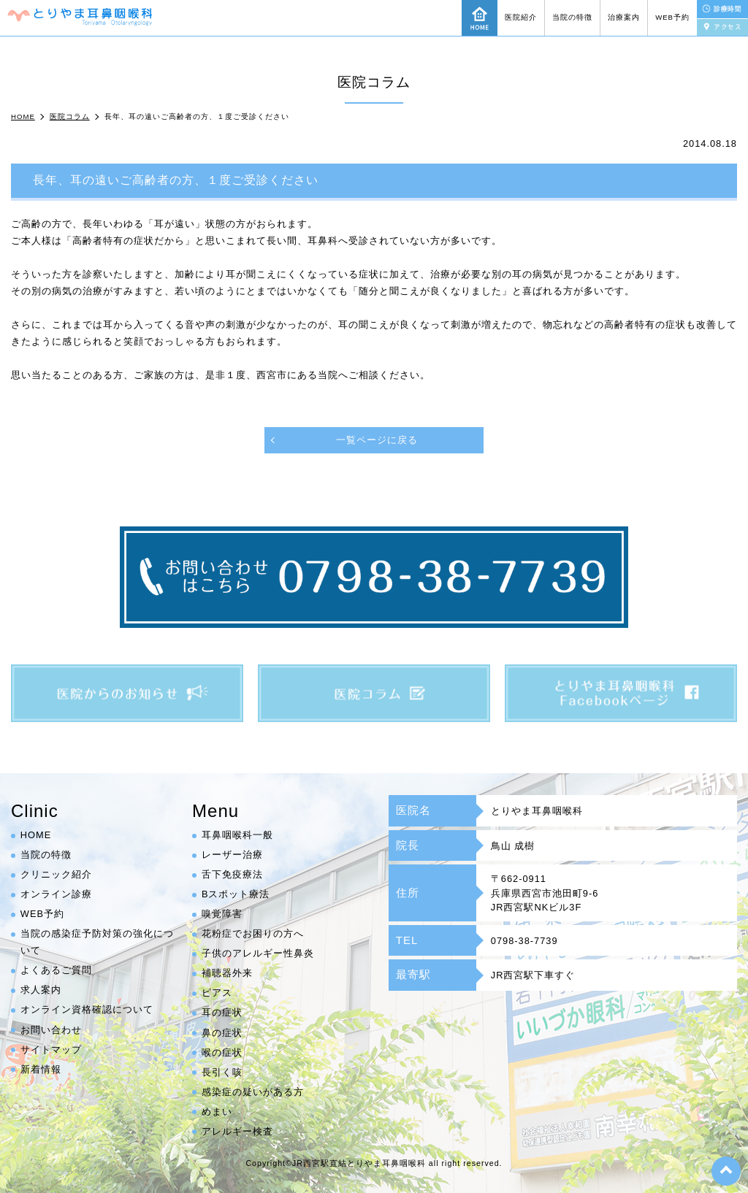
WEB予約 (672, 17)
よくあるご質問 (56, 970)
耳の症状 (222, 1013)
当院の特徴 (572, 17)
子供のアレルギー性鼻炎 (258, 953)
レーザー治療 (232, 855)
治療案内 (624, 17)
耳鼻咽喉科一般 (237, 835)
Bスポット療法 (236, 894)
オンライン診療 (56, 894)
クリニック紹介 (56, 875)
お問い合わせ (51, 1029)
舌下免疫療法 (232, 875)
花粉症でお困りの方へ (253, 934)
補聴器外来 (227, 973)
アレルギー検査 (237, 1131)
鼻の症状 (222, 1032)
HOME (35, 835)
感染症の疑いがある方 (253, 1091)
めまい (217, 1111)
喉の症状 (222, 1052)
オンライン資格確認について (86, 1010)
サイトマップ (51, 1049)
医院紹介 (521, 17)
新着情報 (40, 1069)
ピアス (217, 993)
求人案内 (40, 990)
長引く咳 (222, 1072)
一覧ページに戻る (377, 439)
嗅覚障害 (222, 914)
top (726, 1171)
